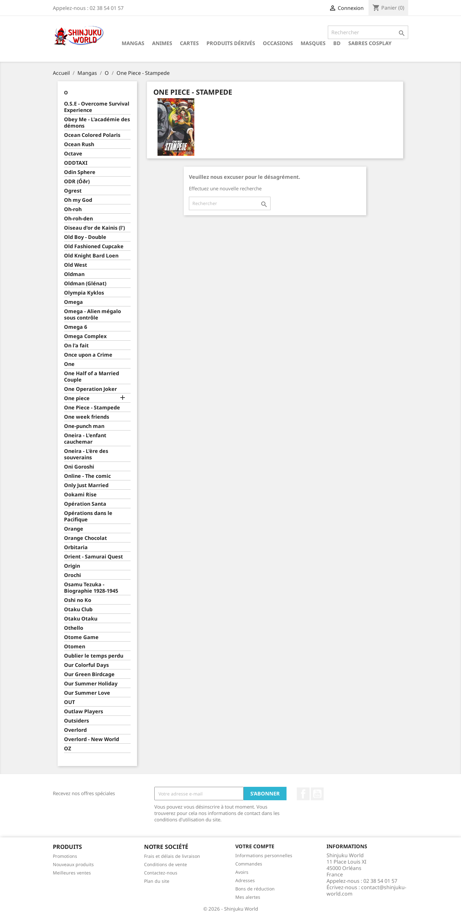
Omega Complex (85, 336)
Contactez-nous (160, 873)
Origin (72, 566)
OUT (69, 702)
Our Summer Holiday (90, 683)
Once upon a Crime (88, 355)
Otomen (74, 646)
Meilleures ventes (72, 873)
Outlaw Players (83, 711)
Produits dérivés (230, 43)
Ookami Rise (80, 494)
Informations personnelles (263, 855)
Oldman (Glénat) (85, 283)
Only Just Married (86, 485)
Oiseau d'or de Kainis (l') (94, 228)
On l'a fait (76, 345)
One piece (77, 398)
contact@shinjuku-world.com (366, 890)
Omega (73, 302)
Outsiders (76, 720)
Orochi (72, 575)
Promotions (65, 856)
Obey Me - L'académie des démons (97, 122)
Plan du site (156, 881)
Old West (75, 265)
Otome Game (81, 637)
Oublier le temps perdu (93, 655)
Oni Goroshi (79, 466)
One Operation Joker (90, 389)
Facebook (303, 793)
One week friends (86, 417)
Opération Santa (85, 504)
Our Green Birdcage (89, 674)
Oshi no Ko (77, 600)
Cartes (189, 43)
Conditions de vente (165, 864)
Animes (162, 43)
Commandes (248, 864)
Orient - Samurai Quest (93, 556)
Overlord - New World (91, 739)
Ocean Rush (79, 144)
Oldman (74, 274)
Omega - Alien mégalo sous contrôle (92, 314)
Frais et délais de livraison (172, 856)
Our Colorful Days (86, 665)
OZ (67, 748)
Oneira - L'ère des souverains (86, 454)
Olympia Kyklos (84, 292)
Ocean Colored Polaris (92, 135)
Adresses (245, 880)
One (69, 364)
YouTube (317, 793)
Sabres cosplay (370, 43)
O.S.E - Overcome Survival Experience (96, 107)
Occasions (278, 43)
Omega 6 (75, 327)
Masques (313, 43)
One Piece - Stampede (92, 407)
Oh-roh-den (78, 218)
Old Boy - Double (85, 237)
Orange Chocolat (85, 538)
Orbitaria (76, 547)
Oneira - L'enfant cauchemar (85, 438)
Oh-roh (73, 209)
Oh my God (78, 200)
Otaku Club (78, 609)
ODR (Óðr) (77, 181)
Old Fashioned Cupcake (94, 246)
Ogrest (73, 190)
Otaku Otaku (80, 618)
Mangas (133, 43)
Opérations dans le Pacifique (88, 516)
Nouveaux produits (73, 864)
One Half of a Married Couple (91, 376)
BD (337, 43)
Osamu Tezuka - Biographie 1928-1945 (91, 587)
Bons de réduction (255, 889)
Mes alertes (247, 897)
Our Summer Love (87, 693)
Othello (73, 628)
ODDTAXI (75, 163)
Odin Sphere (79, 172)
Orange (73, 529)
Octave (73, 153)
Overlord (75, 730)
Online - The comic (87, 476)
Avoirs (241, 872)
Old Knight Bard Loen (91, 255)
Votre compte (254, 846)
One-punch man (84, 426)
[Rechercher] (368, 32)
